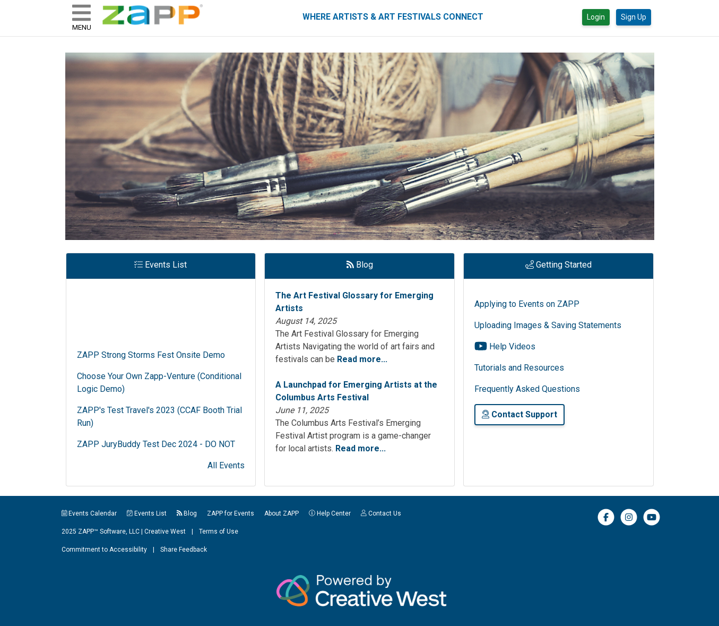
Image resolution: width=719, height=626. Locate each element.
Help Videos (504, 346)
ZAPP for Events (230, 513)
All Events (226, 465)
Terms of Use (218, 531)
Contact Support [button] (519, 414)
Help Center (330, 513)
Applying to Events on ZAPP (526, 304)
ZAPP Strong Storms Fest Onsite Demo (151, 360)
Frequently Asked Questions (527, 389)
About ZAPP (281, 513)
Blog (187, 513)
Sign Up (633, 17)
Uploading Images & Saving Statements (547, 325)
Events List (147, 513)
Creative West (165, 531)
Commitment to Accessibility (104, 549)
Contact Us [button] (381, 513)
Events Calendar (89, 513)
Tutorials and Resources (519, 368)
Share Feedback (183, 549)
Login (596, 17)
